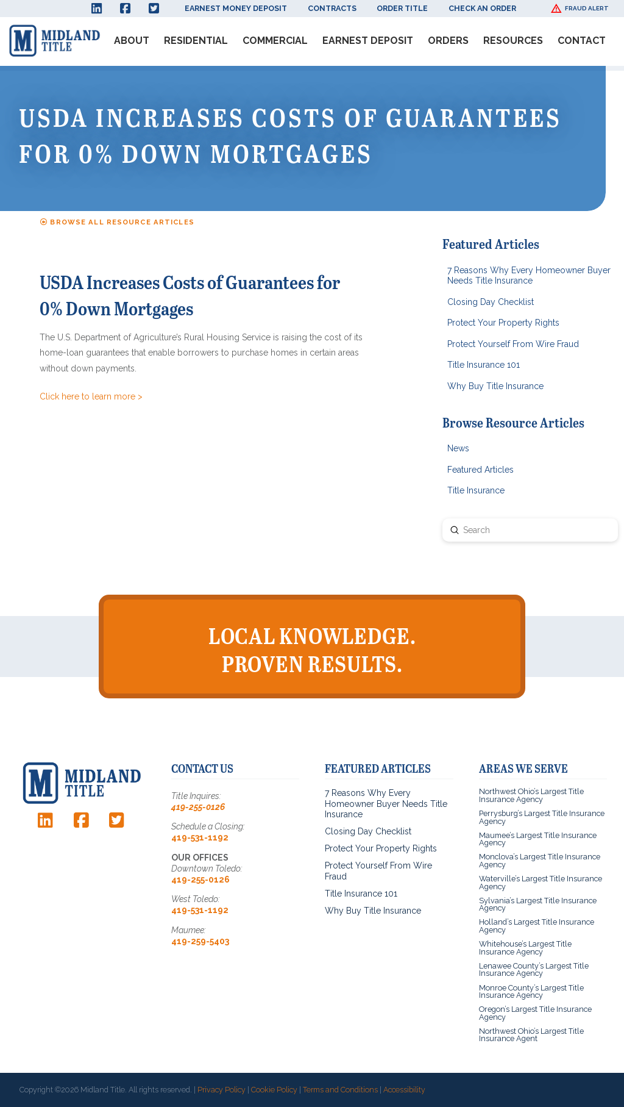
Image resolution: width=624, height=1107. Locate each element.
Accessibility (404, 1089)
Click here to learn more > (91, 396)
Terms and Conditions (340, 1089)
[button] (581, 8)
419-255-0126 (198, 807)
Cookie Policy (274, 1089)
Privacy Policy (221, 1089)
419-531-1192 (200, 837)
